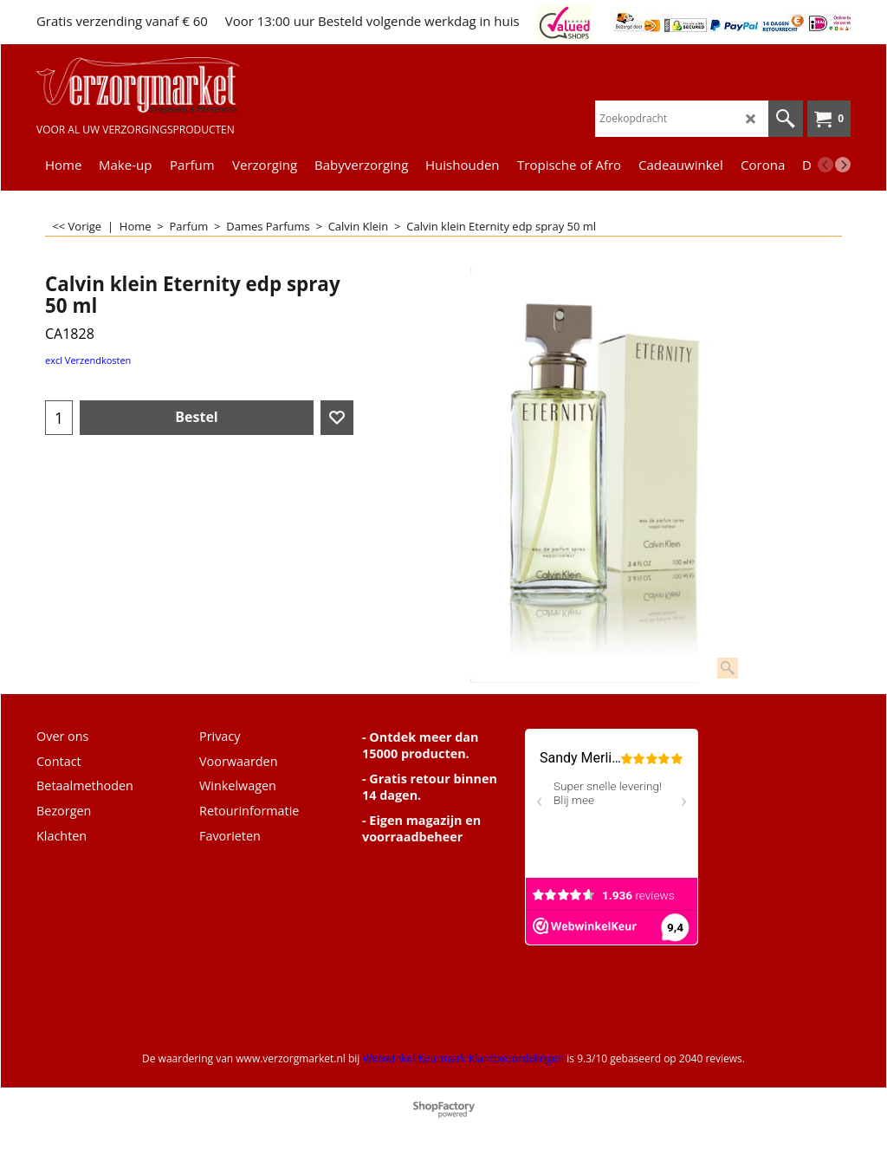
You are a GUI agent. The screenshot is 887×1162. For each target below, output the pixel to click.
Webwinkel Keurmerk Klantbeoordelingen (463, 1058)
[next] (843, 164)
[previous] (825, 164)
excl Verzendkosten (88, 360)
